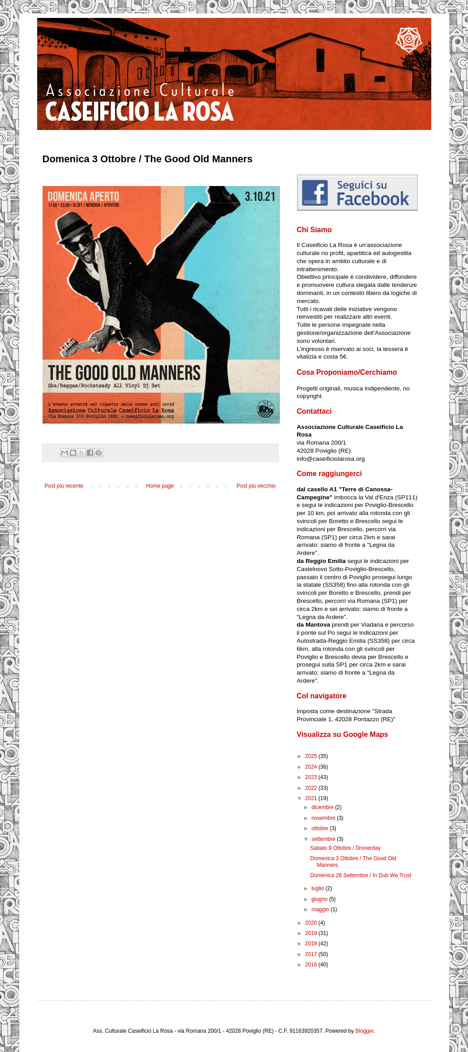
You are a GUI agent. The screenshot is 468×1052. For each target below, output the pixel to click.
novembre (324, 818)
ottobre (320, 828)
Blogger (364, 1031)
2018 (311, 943)
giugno (320, 899)
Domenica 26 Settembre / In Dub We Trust (360, 875)
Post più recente (64, 486)
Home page (160, 486)
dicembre (323, 807)
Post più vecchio (255, 486)
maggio (321, 909)
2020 (311, 923)
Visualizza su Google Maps (342, 734)
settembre (324, 839)
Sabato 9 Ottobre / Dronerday (345, 848)
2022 (311, 788)
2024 (311, 767)
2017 (311, 954)
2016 (311, 964)
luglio (318, 888)
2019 (311, 933)
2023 (311, 777)
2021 (311, 798)
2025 (311, 756)
